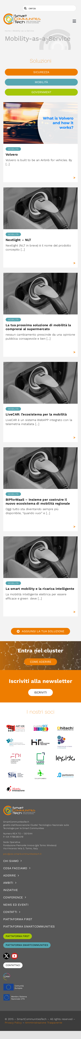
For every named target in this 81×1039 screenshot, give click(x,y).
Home (8, 31)
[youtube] (14, 956)
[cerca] (49, 8)
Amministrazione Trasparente (43, 1022)
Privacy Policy (13, 1022)
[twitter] (6, 956)
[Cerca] (25, 8)
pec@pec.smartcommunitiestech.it (22, 854)
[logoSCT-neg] (19, 807)
